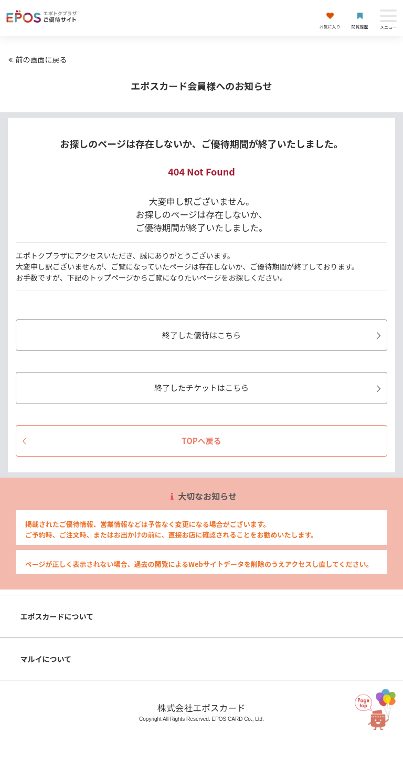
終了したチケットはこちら (269, 387)
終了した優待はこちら (273, 334)
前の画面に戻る (36, 59)
